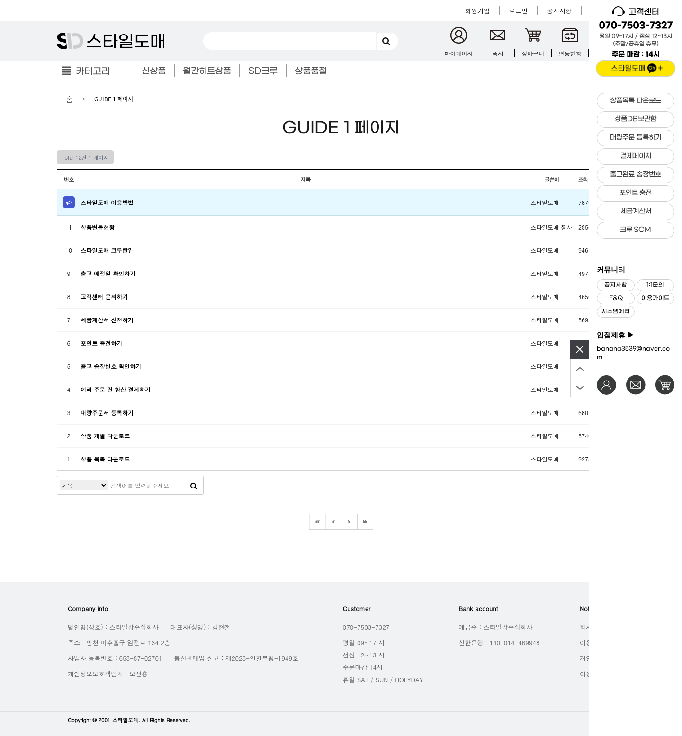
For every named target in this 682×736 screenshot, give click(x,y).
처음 (317, 522)
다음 (349, 522)
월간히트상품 (207, 71)
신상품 (154, 71)
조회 (585, 179)
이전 (333, 522)
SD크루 (263, 71)
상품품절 (311, 71)
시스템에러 (615, 311)
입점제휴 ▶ (615, 335)
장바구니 (533, 53)
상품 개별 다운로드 (105, 436)
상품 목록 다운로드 (105, 459)
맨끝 (365, 522)
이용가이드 (655, 298)
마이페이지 (459, 53)
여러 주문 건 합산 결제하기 (116, 389)
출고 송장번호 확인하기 (111, 366)
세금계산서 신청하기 (107, 320)
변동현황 (570, 53)
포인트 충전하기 (101, 343)
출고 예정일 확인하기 (108, 273)
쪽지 (497, 53)
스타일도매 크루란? (106, 250)
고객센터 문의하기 (104, 297)
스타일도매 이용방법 (107, 202)
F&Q (616, 298)
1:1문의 (655, 285)
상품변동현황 (98, 227)
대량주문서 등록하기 (107, 412)
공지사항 (615, 285)
